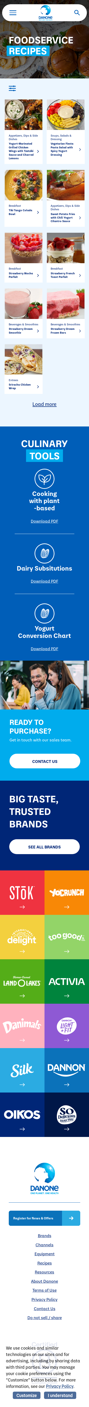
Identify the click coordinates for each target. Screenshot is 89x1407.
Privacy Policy (44, 1299)
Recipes (44, 1262)
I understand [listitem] (60, 1395)
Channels (44, 1244)
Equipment (45, 1253)
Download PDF (44, 521)
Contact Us (45, 761)
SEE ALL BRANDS (44, 846)
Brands (44, 1235)
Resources (44, 1271)
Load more (44, 404)
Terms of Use (44, 1290)
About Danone (44, 1281)
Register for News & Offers (33, 1218)
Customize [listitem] (26, 1395)
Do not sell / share (44, 1317)
